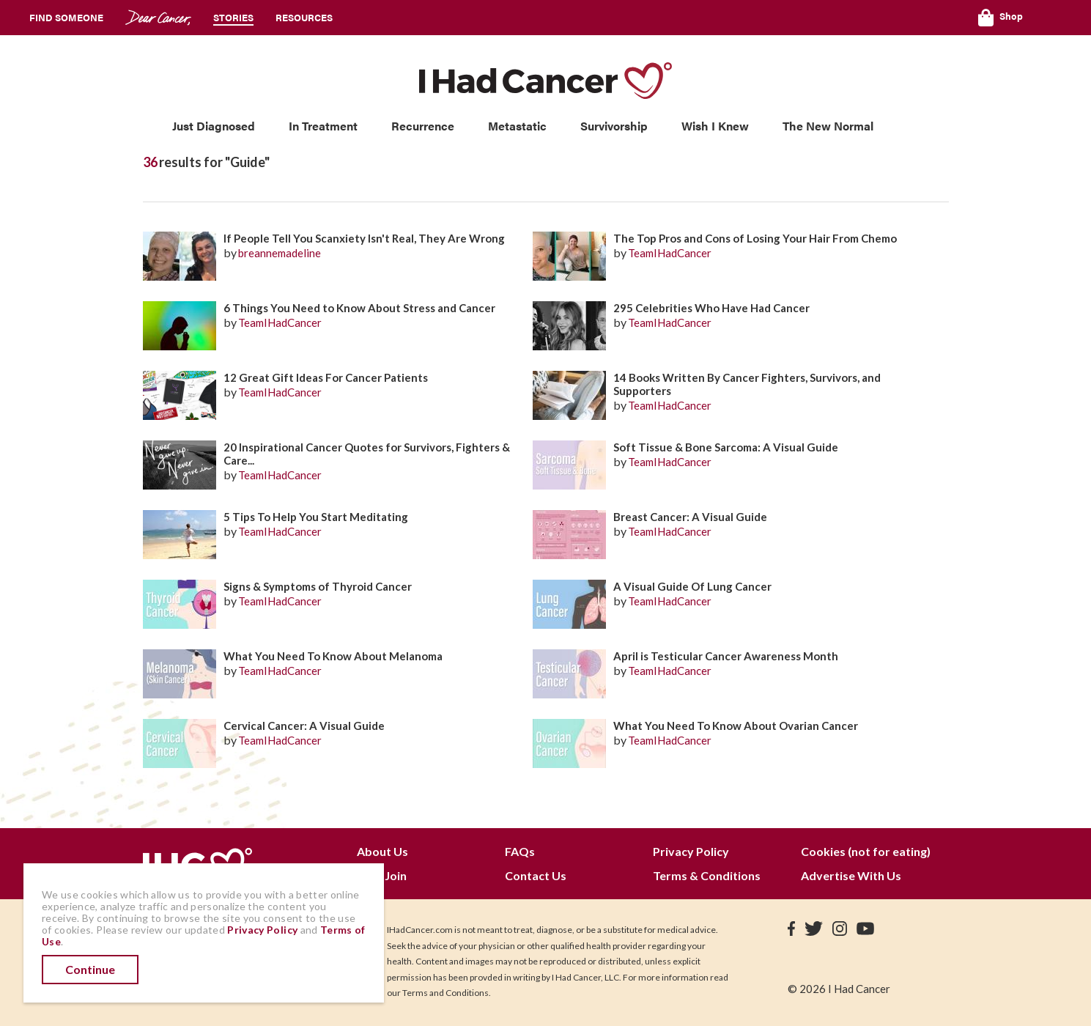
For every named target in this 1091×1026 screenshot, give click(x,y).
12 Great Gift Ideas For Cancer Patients (325, 377)
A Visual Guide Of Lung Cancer (692, 586)
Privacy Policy (691, 851)
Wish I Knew (715, 125)
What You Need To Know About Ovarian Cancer (735, 725)
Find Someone (66, 17)
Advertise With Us (851, 875)
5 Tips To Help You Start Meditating (315, 516)
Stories (233, 17)
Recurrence (422, 125)
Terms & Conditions (707, 875)
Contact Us (535, 875)
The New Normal (828, 125)
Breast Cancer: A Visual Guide (690, 516)
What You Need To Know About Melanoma (333, 656)
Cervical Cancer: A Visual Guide (304, 725)
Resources (304, 17)
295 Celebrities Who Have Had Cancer (711, 307)
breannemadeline (279, 252)
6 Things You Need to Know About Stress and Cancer (359, 307)
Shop (1000, 17)
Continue (90, 969)
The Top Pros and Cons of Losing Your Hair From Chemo (755, 238)
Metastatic (517, 125)
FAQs (520, 851)
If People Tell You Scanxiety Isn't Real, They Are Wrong (364, 238)
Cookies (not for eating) (866, 851)
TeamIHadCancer (669, 252)
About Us (382, 851)
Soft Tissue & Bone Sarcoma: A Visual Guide (725, 447)
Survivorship (614, 125)
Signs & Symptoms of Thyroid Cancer (317, 586)
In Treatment (323, 125)
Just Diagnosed (213, 125)
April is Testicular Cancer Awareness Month (725, 656)
